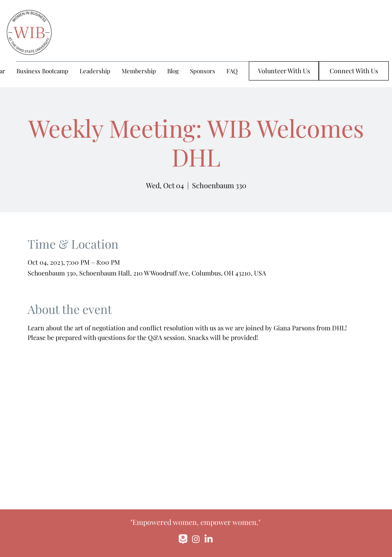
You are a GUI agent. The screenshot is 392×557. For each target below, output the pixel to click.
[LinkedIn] (209, 539)
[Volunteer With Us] (284, 70)
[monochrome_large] (183, 539)
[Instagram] (196, 539)
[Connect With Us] (354, 70)
